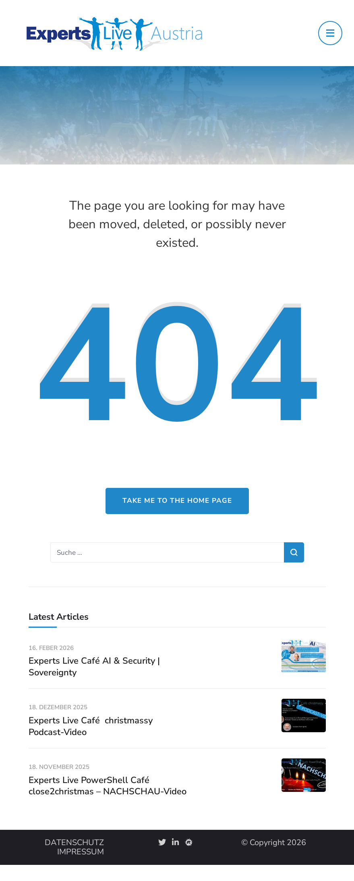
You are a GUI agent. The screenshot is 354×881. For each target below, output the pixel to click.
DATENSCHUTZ (74, 842)
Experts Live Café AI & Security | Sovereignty (94, 667)
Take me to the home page (177, 500)
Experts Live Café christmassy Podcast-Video (91, 726)
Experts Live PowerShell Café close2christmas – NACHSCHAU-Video (107, 786)
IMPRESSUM (80, 851)
